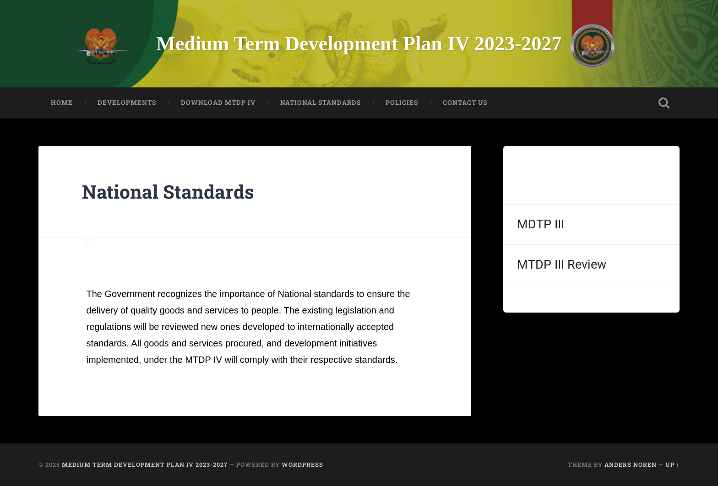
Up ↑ (672, 464)
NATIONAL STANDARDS (320, 102)
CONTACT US (465, 102)
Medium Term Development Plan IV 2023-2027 (358, 43)
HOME (62, 102)
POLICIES (402, 102)
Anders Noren (630, 464)
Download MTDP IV (218, 102)
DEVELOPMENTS (127, 102)
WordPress (302, 464)
